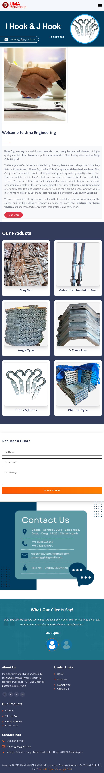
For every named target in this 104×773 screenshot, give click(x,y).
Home (60, 673)
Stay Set (26, 290)
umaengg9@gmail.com (19, 746)
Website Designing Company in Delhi (54, 769)
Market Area (63, 684)
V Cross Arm (78, 350)
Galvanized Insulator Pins (78, 290)
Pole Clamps (11, 725)
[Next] (1, 28)
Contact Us (63, 688)
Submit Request (52, 490)
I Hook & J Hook (26, 410)
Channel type (78, 410)
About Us (62, 679)
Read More (13, 214)
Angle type (26, 350)
